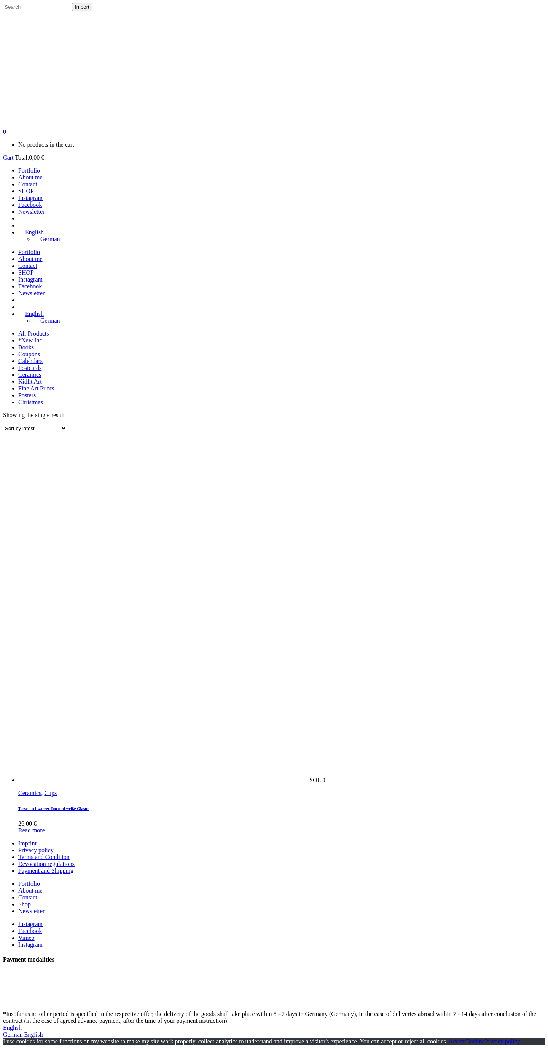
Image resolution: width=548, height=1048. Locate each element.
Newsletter (31, 911)
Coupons (29, 354)
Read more (31, 830)
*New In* (30, 340)
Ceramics (29, 374)
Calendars (30, 361)
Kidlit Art (30, 381)
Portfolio (29, 883)
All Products (33, 333)
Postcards (29, 368)
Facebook (30, 931)
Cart (8, 157)
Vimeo (26, 937)
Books (26, 347)
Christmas (30, 402)
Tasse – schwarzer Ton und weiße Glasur (53, 808)
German (13, 1034)
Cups (50, 793)
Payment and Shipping (45, 870)
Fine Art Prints (36, 388)
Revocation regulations (46, 864)
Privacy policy (36, 850)
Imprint (27, 843)
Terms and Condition (44, 857)
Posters (27, 395)
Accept (457, 1041)
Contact (27, 897)
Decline (475, 1041)
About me (30, 890)
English (12, 1027)
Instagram (30, 924)
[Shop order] (35, 428)
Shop (24, 904)
